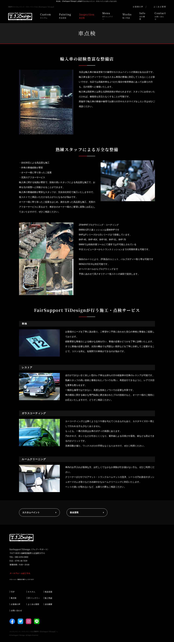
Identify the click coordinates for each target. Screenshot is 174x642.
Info (143, 15)
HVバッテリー (34, 598)
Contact (160, 15)
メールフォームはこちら (20, 573)
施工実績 (48, 598)
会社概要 (48, 604)
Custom (45, 16)
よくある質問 (33, 604)
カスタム (31, 592)
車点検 (13, 598)
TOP (13, 592)
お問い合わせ (16, 610)
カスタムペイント (31, 512)
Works (126, 16)
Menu (108, 15)
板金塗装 (74, 512)
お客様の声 (15, 604)
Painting (65, 16)
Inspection (86, 16)
